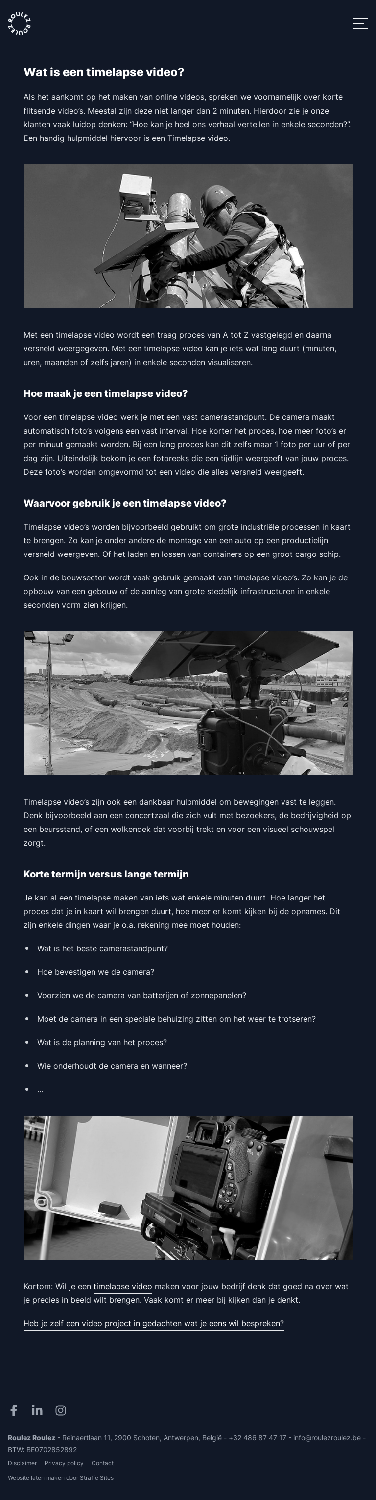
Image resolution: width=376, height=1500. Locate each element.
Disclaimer (22, 1463)
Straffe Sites (97, 1477)
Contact (103, 1463)
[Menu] (360, 23)
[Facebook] (16, 1410)
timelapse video (123, 1286)
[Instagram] (62, 1410)
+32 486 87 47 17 (257, 1437)
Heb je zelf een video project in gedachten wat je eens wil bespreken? (154, 1323)
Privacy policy (64, 1463)
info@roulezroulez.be (327, 1437)
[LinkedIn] (39, 1410)
